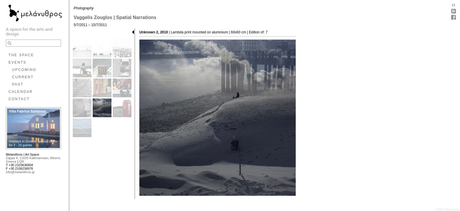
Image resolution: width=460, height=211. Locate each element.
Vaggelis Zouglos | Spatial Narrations (115, 17)
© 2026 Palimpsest (446, 209)
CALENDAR (21, 92)
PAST (17, 84)
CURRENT (23, 77)
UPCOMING (24, 70)
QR (21, 161)
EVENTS (17, 62)
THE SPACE (21, 55)
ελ (453, 5)
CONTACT (19, 99)
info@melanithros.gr (20, 172)
